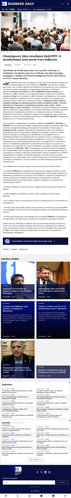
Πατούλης (6, 249)
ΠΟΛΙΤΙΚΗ (18, 64)
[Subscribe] (61, 482)
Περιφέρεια (14, 249)
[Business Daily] (18, 471)
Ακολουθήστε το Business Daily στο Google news (30, 241)
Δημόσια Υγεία (24, 249)
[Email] (29, 482)
